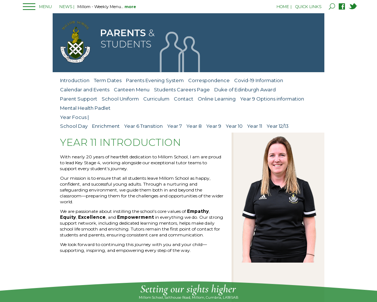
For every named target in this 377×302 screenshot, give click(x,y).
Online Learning (217, 99)
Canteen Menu (131, 89)
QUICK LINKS (308, 6)
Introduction (74, 80)
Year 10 (234, 126)
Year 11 (254, 126)
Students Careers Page (182, 89)
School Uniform (120, 99)
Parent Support (78, 99)
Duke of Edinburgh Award (245, 89)
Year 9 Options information (272, 99)
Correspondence (209, 80)
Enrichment (106, 126)
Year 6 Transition (143, 126)
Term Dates (107, 80)
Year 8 (194, 126)
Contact (183, 99)
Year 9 (213, 126)
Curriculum (156, 99)
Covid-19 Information (258, 80)
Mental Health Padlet (85, 108)
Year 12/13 (278, 126)
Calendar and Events (84, 89)
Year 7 (174, 126)
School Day (74, 126)
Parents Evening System (155, 80)
